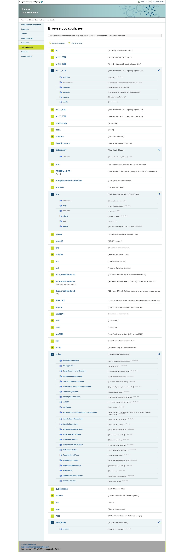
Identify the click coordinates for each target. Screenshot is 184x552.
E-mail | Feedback (28, 544)
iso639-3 (66, 402)
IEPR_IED (60, 300)
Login (142, 1)
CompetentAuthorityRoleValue (74, 371)
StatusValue (67, 470)
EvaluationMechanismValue (73, 381)
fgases (59, 234)
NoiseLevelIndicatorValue (73, 429)
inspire (59, 307)
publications (62, 489)
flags (65, 206)
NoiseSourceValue (70, 439)
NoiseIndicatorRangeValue (73, 419)
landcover (60, 314)
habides (59, 254)
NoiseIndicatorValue (70, 424)
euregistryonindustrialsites (69, 181)
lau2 (58, 327)
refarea (65, 216)
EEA (31, 2)
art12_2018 (61, 64)
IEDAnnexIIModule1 (65, 275)
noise (58, 354)
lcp (57, 341)
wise (58, 516)
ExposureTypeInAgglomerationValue (77, 386)
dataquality (61, 150)
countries (66, 87)
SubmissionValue (69, 481)
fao (57, 194)
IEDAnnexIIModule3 (65, 281)
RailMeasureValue (70, 450)
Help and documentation (31, 25)
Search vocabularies (58, 43)
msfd (58, 347)
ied (57, 268)
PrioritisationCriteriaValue (73, 445)
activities (66, 77)
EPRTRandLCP (63, 171)
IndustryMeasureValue (71, 397)
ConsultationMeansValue (72, 376)
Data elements (27, 38)
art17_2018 (61, 116)
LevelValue (67, 407)
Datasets (25, 29)
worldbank (61, 522)
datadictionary (63, 143)
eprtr (58, 164)
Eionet (31, 20)
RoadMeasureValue (70, 460)
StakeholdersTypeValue (72, 465)
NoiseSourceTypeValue (72, 434)
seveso (59, 496)
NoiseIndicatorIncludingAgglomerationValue (80, 412)
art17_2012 (61, 110)
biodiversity (61, 123)
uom (58, 509)
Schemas (25, 43)
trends (65, 102)
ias (57, 261)
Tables (24, 34)
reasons (66, 97)
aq (57, 50)
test (57, 502)
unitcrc (65, 226)
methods (66, 92)
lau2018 (59, 334)
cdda (58, 130)
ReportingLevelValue (71, 455)
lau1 (58, 321)
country (66, 529)
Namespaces (26, 56)
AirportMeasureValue (71, 361)
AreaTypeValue (68, 366)
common (60, 136)
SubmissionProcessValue (73, 476)
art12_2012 (61, 57)
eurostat (60, 187)
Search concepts (76, 43)
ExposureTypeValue (70, 392)
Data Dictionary (40, 20)
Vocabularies (27, 47)
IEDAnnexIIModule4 (65, 291)
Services (24, 52)
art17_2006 (61, 71)
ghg (57, 248)
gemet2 (59, 241)
